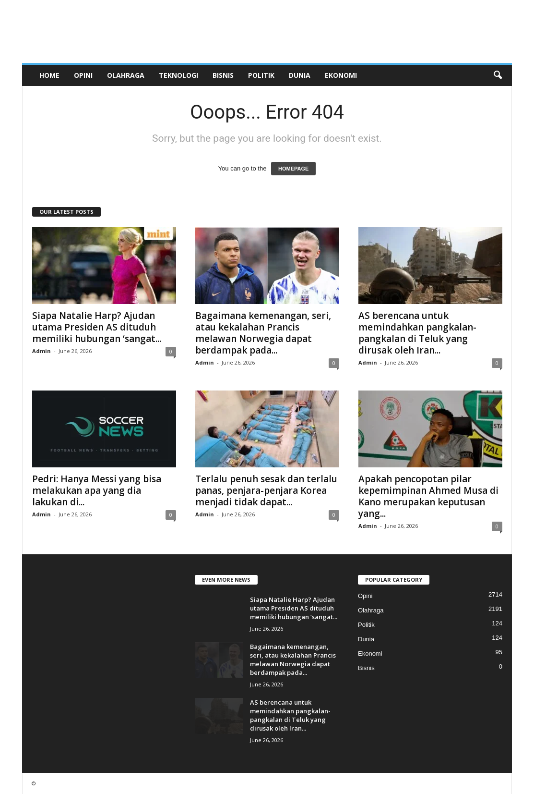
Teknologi (178, 75)
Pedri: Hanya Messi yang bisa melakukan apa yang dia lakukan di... (96, 490)
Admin (41, 350)
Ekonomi (341, 75)
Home (49, 75)
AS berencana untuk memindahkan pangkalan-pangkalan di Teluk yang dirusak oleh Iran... (417, 332)
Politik (261, 75)
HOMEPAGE (293, 168)
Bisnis (223, 75)
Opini (83, 75)
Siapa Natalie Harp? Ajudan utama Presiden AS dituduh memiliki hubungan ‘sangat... (96, 327)
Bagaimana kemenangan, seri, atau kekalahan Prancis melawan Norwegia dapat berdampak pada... (263, 332)
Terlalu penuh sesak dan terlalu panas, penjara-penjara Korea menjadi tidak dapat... (266, 490)
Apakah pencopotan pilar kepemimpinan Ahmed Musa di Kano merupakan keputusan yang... (428, 496)
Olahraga (125, 75)
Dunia (299, 75)
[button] (497, 75)
